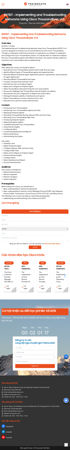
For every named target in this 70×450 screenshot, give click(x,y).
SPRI (42, 263)
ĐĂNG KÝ (35, 366)
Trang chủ (23, 23)
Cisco (49, 23)
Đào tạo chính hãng (36, 23)
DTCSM (9, 263)
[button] (66, 275)
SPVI (25, 263)
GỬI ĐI (35, 247)
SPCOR (60, 263)
